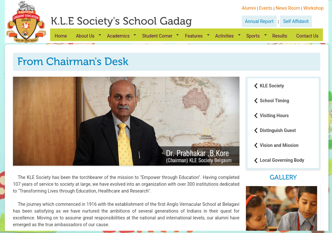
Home (61, 36)
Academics (118, 36)
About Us (85, 36)
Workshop (313, 8)
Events (265, 8)
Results (279, 36)
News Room (288, 8)
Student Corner (157, 36)
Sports (253, 36)
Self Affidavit (296, 21)
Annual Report (259, 21)
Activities (224, 36)
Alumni (249, 8)
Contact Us (307, 36)
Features (194, 36)
